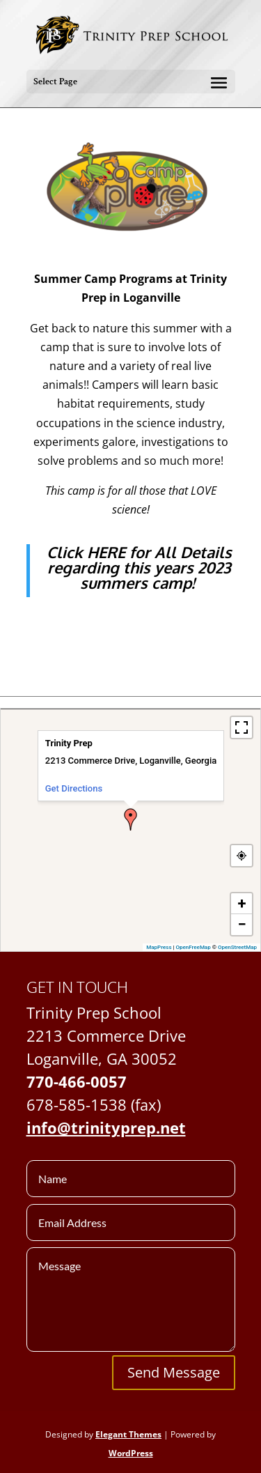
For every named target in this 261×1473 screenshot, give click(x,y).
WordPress (131, 1453)
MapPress (158, 947)
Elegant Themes (128, 1434)
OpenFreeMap (193, 947)
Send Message (173, 1372)
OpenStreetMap (237, 947)
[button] (131, 819)
